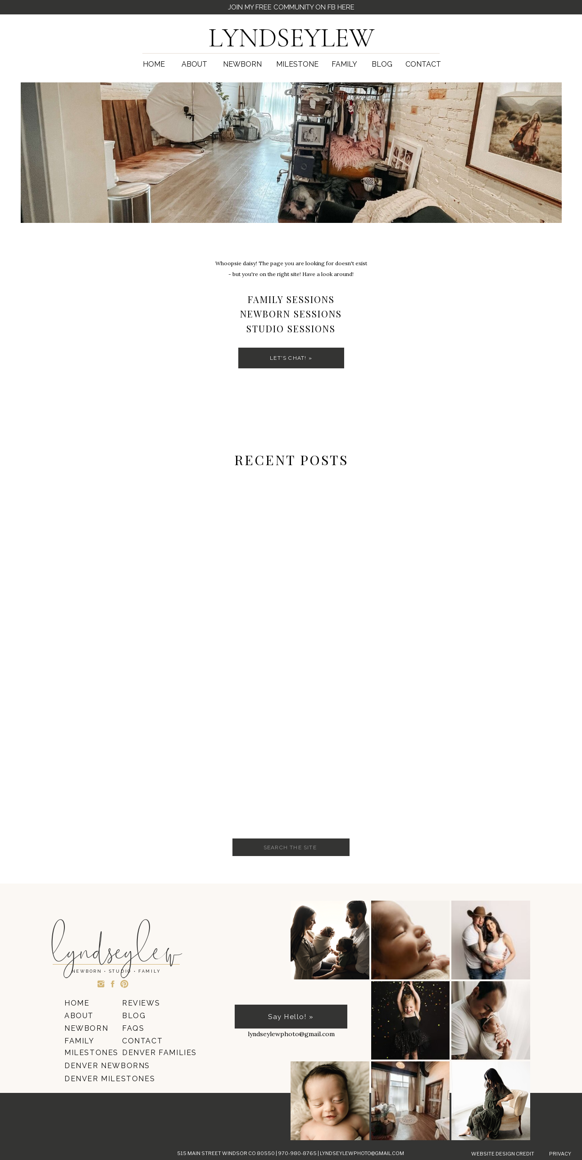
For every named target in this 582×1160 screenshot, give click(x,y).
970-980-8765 (298, 1153)
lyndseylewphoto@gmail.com (362, 1153)
